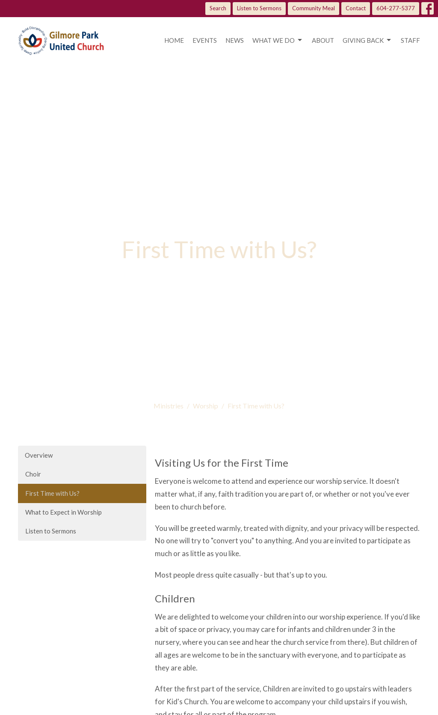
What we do (277, 40)
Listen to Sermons (259, 8)
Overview (39, 455)
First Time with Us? (52, 493)
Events (204, 40)
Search (218, 8)
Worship (205, 406)
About (323, 40)
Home (174, 40)
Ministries (168, 406)
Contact (356, 8)
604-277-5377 (395, 8)
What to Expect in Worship (63, 512)
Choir (33, 474)
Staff (410, 40)
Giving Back (367, 40)
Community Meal (313, 8)
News (234, 40)
